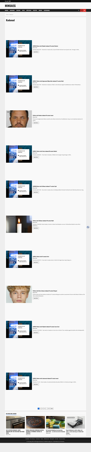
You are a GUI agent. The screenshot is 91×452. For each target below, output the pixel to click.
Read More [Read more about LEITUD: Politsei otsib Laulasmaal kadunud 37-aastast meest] (36, 384)
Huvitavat (18, 10)
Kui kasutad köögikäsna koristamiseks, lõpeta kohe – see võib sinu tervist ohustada (55, 430)
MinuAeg (10, 5)
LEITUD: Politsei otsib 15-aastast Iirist (19, 259)
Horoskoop (12, 10)
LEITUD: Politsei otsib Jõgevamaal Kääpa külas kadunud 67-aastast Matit (19, 83)
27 (48, 408)
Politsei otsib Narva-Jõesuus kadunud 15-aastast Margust (19, 294)
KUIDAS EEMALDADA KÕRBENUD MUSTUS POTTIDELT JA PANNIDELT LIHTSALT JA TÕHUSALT (35, 431)
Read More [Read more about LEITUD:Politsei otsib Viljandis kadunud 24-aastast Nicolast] (36, 52)
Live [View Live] (82, 10)
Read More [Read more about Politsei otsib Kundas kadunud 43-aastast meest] (36, 123)
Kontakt (40, 10)
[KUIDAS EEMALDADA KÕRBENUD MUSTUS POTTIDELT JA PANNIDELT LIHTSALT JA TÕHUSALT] (35, 422)
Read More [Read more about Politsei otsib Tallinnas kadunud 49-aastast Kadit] (36, 228)
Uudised (6, 10)
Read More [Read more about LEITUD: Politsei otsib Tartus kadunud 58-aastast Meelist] (36, 157)
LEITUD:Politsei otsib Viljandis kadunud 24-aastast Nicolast (19, 48)
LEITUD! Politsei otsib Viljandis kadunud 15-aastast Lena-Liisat (19, 329)
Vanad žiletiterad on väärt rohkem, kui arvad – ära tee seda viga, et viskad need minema (74, 431)
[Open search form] (78, 10)
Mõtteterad (28, 10)
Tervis (23, 10)
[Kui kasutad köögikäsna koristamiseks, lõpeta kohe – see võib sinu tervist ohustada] (55, 422)
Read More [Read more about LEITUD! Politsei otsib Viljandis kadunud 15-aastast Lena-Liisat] (36, 333)
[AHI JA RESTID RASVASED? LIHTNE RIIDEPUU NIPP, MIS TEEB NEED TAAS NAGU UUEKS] (15, 422)
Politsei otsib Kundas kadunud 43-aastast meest (19, 119)
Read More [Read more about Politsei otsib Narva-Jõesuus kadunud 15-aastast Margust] (36, 298)
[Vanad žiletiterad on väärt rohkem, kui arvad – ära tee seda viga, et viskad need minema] (75, 422)
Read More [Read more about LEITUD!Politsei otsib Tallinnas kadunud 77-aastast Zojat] (36, 192)
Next (52, 408)
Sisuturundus (47, 10)
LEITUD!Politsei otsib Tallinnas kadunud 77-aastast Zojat (19, 189)
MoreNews (55, 441)
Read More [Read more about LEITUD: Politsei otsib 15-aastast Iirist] (36, 262)
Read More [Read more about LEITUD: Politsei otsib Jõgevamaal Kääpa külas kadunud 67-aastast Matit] (36, 87)
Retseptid (35, 10)
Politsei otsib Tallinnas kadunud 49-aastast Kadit (19, 224)
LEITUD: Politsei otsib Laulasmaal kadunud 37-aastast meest (19, 381)
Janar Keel (35, 47)
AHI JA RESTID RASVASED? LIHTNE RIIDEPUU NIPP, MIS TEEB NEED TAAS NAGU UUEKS (15, 431)
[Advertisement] (40, 31)
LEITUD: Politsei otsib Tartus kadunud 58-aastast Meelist (19, 154)
